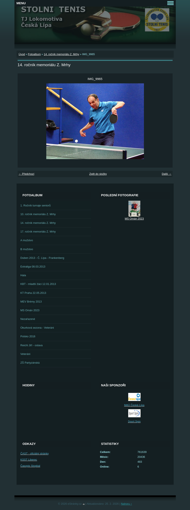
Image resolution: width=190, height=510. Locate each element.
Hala (23, 275)
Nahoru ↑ (126, 503)
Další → (167, 173)
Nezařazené (27, 319)
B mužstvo (26, 249)
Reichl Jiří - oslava (31, 345)
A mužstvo (26, 240)
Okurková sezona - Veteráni (37, 327)
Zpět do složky (98, 173)
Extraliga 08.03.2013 (32, 266)
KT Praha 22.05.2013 (33, 292)
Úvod (22, 54)
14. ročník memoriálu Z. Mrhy (61, 54)
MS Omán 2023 (29, 310)
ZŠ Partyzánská (29, 362)
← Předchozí (26, 173)
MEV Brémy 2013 (31, 301)
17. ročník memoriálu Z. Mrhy (38, 231)
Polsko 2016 (27, 336)
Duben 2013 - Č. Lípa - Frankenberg (42, 257)
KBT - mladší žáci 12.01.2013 (38, 284)
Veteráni (25, 354)
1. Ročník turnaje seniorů (35, 205)
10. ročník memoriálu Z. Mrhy (38, 214)
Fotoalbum (34, 54)
